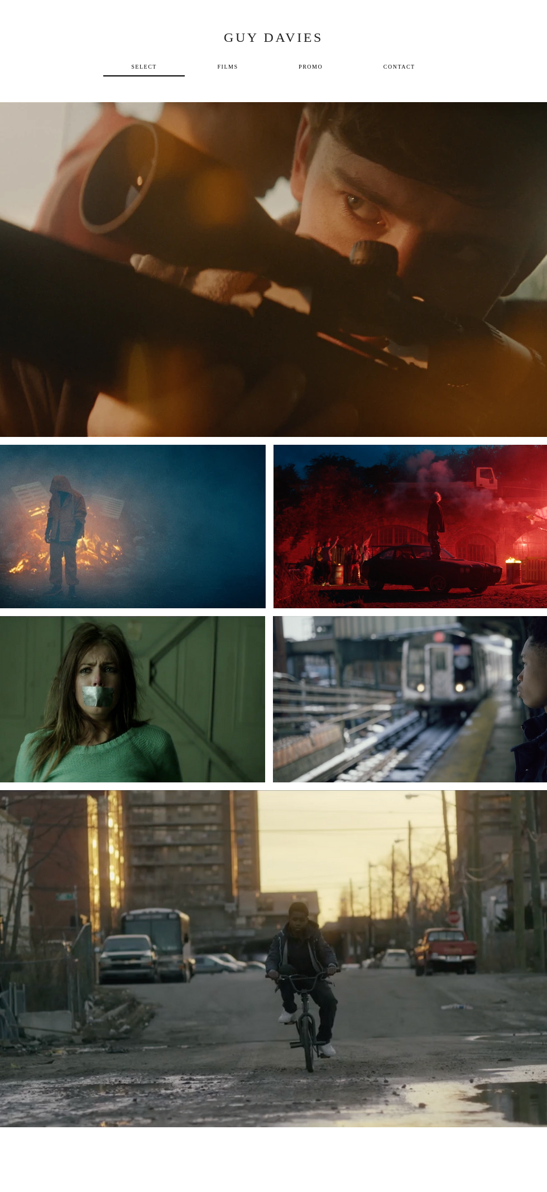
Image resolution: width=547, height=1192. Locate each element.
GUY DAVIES (273, 37)
